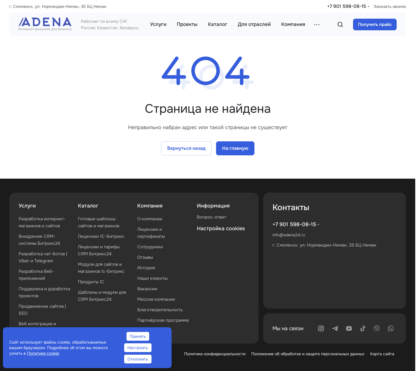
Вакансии (147, 289)
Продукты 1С (91, 282)
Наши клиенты (152, 278)
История (146, 268)
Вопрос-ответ (211, 217)
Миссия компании (156, 299)
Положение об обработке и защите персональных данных (307, 353)
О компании (149, 219)
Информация (213, 206)
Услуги (27, 206)
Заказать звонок (390, 6)
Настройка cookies (221, 228)
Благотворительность (160, 310)
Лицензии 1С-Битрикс (101, 236)
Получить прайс (375, 24)
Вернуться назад (186, 148)
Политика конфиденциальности (214, 353)
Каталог (88, 206)
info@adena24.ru (288, 235)
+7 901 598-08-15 (346, 6)
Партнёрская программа (163, 320)
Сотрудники (150, 247)
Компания (150, 206)
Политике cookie (43, 353)
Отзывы (145, 257)
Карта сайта (382, 353)
